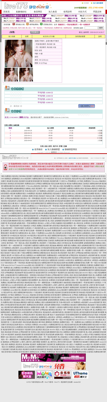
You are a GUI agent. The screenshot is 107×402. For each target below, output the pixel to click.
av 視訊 (24, 218)
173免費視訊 (74, 176)
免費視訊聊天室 (38, 179)
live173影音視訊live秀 (43, 206)
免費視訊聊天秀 (81, 206)
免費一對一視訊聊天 (13, 196)
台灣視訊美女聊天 (99, 201)
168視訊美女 (69, 260)
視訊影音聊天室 (75, 216)
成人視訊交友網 (29, 213)
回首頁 (6, 12)
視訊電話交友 (70, 206)
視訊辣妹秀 (53, 216)
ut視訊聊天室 (52, 189)
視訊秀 (43, 198)
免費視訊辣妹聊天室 (31, 216)
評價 (60, 146)
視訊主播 (11, 203)
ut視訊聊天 (51, 191)
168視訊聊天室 (68, 203)
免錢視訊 (59, 223)
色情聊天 (6, 231)
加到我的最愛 (80, 36)
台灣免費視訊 (44, 216)
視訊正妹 (7, 218)
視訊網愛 (67, 186)
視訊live (89, 211)
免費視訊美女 (57, 176)
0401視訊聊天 (77, 221)
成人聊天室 (14, 231)
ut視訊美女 (15, 206)
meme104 (42, 208)
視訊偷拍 (4, 203)
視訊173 (17, 203)
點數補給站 (21, 12)
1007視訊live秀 (51, 198)
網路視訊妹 (82, 226)
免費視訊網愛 (89, 193)
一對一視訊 (52, 186)
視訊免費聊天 (68, 223)
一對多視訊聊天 (19, 228)
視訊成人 (41, 223)
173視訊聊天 (71, 236)
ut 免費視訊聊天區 (16, 213)
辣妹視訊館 (64, 226)
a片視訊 (53, 223)
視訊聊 (62, 206)
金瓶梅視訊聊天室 (17, 191)
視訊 (3, 176)
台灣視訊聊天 (83, 228)
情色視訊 (46, 181)
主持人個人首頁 (46, 146)
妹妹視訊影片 (26, 203)
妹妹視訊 (85, 221)
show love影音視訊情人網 (53, 228)
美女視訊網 (12, 223)
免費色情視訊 (48, 193)
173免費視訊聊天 (92, 226)
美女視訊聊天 (97, 196)
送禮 (26, 36)
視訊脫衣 (39, 193)
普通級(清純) (48, 24)
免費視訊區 (87, 203)
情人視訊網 (91, 176)
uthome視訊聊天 (26, 179)
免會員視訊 (67, 283)
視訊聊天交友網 (24, 181)
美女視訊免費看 (7, 189)
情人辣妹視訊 (25, 226)
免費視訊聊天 (38, 176)
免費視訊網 (90, 179)
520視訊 (33, 226)
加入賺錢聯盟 (53, 149)
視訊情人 (97, 193)
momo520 (54, 208)
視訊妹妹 (88, 189)
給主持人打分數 (49, 36)
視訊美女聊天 (20, 186)
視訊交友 (58, 179)
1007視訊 (80, 181)
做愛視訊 (70, 189)
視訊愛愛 (66, 201)
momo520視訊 (67, 231)
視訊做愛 (70, 240)
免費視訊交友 (30, 184)
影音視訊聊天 (20, 184)
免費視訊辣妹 (77, 184)
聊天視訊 (4, 211)
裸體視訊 (71, 196)
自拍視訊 (95, 203)
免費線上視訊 (6, 191)
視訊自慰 (57, 213)
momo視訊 (62, 208)
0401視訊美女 (67, 179)
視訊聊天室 (48, 176)
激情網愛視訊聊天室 (15, 216)
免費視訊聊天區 (9, 186)
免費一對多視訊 (76, 201)
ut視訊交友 (66, 228)
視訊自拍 (88, 196)
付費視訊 (102, 211)
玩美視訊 (28, 228)
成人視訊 (66, 176)
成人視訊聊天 (69, 211)
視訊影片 (42, 196)
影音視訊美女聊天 (91, 191)
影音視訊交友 (77, 213)
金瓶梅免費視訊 (19, 189)
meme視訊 (82, 176)
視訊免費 (51, 201)
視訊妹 (69, 184)
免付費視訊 (59, 211)
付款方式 (82, 12)
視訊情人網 (43, 201)
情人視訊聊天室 (32, 201)
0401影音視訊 (101, 176)
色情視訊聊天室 (72, 278)
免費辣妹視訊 (86, 198)
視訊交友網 (55, 184)
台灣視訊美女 (73, 255)
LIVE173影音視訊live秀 (34, 382)
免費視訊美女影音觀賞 (71, 248)
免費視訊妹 (46, 184)
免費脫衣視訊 (21, 193)
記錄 (65, 146)
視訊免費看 (69, 263)
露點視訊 (103, 208)
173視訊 (58, 196)
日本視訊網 (80, 191)
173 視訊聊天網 (37, 228)
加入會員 (53, 12)
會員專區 (38, 12)
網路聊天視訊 (17, 221)
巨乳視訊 (82, 218)
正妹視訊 (85, 184)
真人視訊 (51, 221)
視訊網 (8, 181)
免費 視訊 (102, 189)
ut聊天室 (96, 228)
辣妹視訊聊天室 (95, 221)
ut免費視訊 (31, 206)
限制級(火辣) (20, 24)
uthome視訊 (5, 213)
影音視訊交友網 (80, 211)
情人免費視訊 (27, 221)
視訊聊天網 (54, 181)
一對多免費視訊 (31, 223)
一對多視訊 (55, 206)
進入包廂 (11, 36)
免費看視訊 (7, 206)
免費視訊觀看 (49, 213)
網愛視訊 (64, 196)
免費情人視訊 (70, 280)
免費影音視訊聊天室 (39, 221)
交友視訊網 (95, 223)
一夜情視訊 (67, 218)
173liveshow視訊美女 (33, 186)
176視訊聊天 (62, 189)
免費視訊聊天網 (95, 184)
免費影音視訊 (72, 250)
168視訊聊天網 (97, 198)
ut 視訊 (47, 223)
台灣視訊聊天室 (92, 218)
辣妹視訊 (102, 181)
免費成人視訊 (30, 189)
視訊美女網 (39, 213)
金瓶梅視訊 (16, 179)
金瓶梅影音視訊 (8, 208)
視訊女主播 (50, 196)
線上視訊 (60, 186)
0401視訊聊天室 (32, 208)
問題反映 (97, 12)
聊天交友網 (30, 231)
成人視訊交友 (78, 223)
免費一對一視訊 (20, 208)
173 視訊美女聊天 (84, 208)
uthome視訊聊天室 (61, 191)
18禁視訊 (23, 206)
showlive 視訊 (16, 218)
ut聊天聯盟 (68, 285)
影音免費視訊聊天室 (38, 203)
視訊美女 (15, 176)
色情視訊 (11, 184)
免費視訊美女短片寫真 (54, 203)
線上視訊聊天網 (78, 193)
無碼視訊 (74, 228)
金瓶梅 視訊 (21, 223)
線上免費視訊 (50, 211)
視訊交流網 (7, 221)
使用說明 (67, 12)
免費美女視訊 (79, 189)
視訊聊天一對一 (41, 189)
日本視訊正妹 (101, 186)
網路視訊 (95, 189)
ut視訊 (93, 186)
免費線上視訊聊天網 (44, 226)
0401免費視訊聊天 (74, 198)
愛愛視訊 (11, 211)
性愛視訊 (18, 211)
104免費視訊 (30, 193)
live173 (48, 208)
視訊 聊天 (71, 253)
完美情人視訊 (68, 275)
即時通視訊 (36, 198)
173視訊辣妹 (85, 186)
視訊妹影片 (57, 193)
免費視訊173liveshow (91, 181)
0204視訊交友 (49, 179)
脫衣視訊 (44, 186)
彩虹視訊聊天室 (96, 213)
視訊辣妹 (22, 176)
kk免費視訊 (86, 213)
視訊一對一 (73, 226)
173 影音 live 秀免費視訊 (67, 181)
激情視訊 (16, 198)
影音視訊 (4, 184)
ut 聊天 (90, 228)
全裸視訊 (87, 223)
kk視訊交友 (79, 203)
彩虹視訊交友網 (93, 206)
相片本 (55, 146)
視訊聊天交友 (97, 216)
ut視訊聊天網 (21, 201)
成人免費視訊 (62, 198)
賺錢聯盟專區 (71, 149)
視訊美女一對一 (26, 198)
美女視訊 (15, 181)
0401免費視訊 (6, 179)
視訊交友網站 (67, 193)
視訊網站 (72, 191)
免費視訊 (54, 152)
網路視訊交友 (80, 196)
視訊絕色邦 (12, 201)
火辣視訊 (25, 196)
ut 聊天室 (22, 231)
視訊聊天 (29, 176)
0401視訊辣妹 (66, 213)
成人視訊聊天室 (71, 208)
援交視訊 (71, 273)
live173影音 (49, 382)
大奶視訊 (95, 211)
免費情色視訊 (58, 218)
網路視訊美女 (87, 201)
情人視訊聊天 (76, 186)
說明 (100, 36)
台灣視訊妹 (9, 198)
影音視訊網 (59, 201)
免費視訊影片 (74, 270)
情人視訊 (82, 179)
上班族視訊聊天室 (46, 218)
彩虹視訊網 (95, 208)
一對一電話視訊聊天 (12, 226)
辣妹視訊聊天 (8, 228)
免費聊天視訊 (27, 211)
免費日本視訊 (34, 196)
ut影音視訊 (56, 226)
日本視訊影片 (87, 216)
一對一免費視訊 (38, 211)
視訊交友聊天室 (63, 216)
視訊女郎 (75, 179)
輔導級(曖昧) (34, 24)
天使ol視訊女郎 (30, 191)
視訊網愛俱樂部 (33, 218)
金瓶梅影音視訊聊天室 (63, 221)
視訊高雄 (75, 218)
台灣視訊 (38, 184)
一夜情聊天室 (39, 231)
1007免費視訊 (41, 191)
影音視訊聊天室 (36, 181)
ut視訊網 (12, 193)
